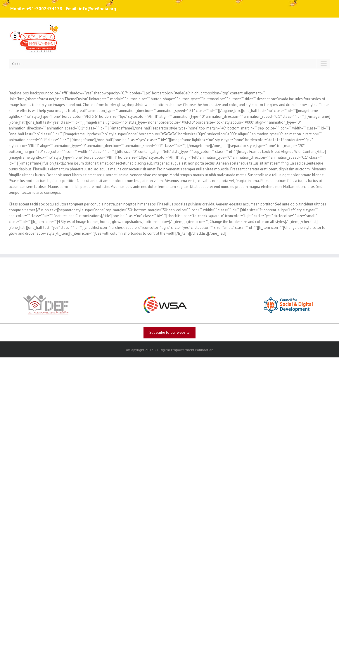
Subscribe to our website (169, 332)
